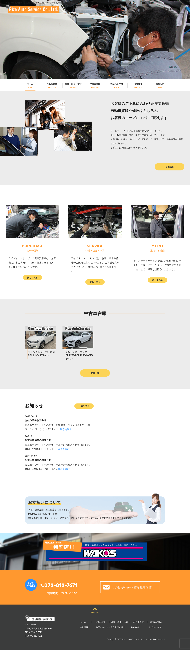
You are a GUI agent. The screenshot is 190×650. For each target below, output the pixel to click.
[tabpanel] (95, 39)
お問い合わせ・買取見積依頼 (163, 9)
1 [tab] (67, 74)
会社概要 (138, 85)
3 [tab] (79, 74)
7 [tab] (103, 74)
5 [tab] (91, 74)
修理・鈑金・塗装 (73, 85)
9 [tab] (115, 74)
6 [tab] (97, 74)
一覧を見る (84, 406)
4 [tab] (85, 74)
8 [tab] (109, 74)
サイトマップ (155, 627)
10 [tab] (120, 74)
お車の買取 (51, 85)
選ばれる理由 (116, 85)
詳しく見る (32, 277)
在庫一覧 (95, 373)
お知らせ (160, 85)
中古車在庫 (95, 85)
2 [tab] (73, 74)
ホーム (30, 85)
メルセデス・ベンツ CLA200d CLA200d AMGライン (79, 355)
